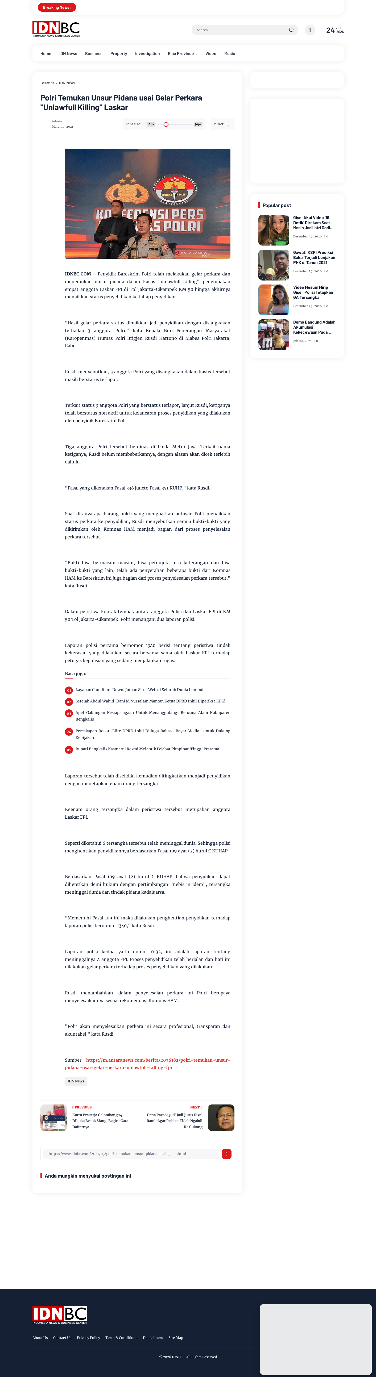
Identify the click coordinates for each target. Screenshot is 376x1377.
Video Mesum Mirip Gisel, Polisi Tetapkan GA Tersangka (313, 292)
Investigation (147, 53)
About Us (40, 1338)
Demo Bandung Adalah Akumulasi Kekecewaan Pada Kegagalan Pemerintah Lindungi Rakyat (314, 327)
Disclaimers (153, 1338)
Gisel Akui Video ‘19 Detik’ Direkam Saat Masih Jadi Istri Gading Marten (314, 222)
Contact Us (62, 1338)
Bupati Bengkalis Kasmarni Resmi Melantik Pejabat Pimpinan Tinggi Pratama (147, 749)
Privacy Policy (88, 1338)
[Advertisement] (298, 140)
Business (93, 53)
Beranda (47, 83)
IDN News (68, 53)
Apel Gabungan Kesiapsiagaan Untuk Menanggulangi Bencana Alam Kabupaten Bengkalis (153, 716)
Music (229, 53)
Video (210, 53)
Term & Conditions (121, 1338)
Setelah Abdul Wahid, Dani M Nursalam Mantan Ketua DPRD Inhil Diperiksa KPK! (150, 701)
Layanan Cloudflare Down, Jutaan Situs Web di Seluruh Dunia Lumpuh (140, 689)
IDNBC (177, 1357)
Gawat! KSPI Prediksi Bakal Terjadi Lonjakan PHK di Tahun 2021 (314, 257)
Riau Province (181, 53)
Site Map (175, 1338)
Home (45, 53)
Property (118, 53)
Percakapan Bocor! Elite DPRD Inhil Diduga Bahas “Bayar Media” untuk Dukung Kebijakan (153, 734)
